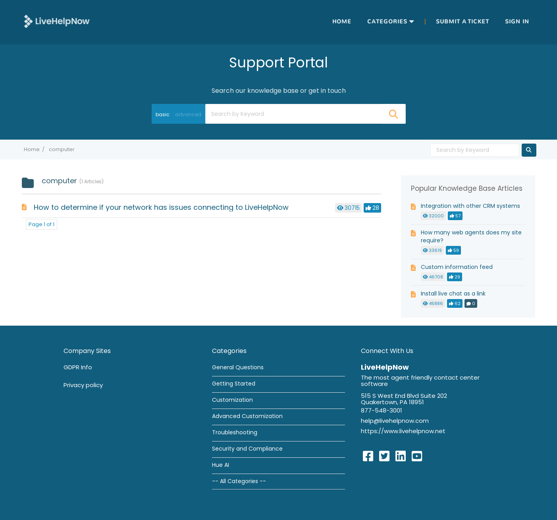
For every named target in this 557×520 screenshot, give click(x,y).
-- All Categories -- (239, 481)
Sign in (517, 21)
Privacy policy (83, 385)
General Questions (238, 367)
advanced (188, 114)
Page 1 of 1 (41, 224)
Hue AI (220, 465)
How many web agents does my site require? (471, 236)
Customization (232, 400)
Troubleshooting (234, 432)
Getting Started (233, 383)
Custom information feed (457, 267)
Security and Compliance (247, 448)
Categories (387, 21)
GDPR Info (78, 367)
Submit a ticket (462, 21)
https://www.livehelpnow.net (403, 431)
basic (163, 114)
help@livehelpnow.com (395, 420)
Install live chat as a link (453, 293)
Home (341, 21)
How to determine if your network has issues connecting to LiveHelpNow (161, 207)
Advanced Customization (247, 416)
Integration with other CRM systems (470, 206)
